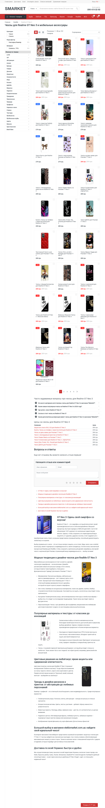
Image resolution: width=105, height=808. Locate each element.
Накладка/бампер (15, 42)
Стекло (11, 36)
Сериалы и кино (18, 107)
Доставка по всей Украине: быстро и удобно (53, 511)
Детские (18, 71)
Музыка (18, 124)
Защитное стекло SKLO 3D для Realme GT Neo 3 (50, 427)
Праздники (18, 96)
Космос (18, 82)
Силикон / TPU (14, 48)
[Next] (77, 391)
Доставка (17, 1)
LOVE (18, 55)
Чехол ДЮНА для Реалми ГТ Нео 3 (45, 445)
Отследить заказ (33, 1)
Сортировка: (76, 32)
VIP (18, 57)
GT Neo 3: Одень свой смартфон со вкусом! (52, 491)
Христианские (18, 127)
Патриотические (18, 93)
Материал (18, 46)
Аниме (18, 63)
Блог (24, 1)
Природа (18, 102)
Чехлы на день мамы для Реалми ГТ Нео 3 (48, 432)
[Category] (33, 9)
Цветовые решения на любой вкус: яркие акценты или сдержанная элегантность (65, 501)
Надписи (18, 91)
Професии (18, 104)
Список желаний (45, 1)
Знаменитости (18, 77)
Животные (18, 74)
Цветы (18, 121)
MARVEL (18, 85)
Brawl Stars (18, 129)
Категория (18, 31)
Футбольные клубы (18, 118)
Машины (18, 88)
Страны (18, 110)
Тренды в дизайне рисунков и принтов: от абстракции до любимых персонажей (65, 504)
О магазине (9, 1)
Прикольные (18, 99)
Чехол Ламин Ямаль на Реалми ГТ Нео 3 (47, 437)
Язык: (95, 1)
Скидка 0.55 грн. (89, 805)
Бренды (18, 66)
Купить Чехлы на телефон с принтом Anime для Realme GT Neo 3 (55, 430)
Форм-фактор (18, 40)
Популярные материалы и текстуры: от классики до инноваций (59, 497)
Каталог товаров (15, 17)
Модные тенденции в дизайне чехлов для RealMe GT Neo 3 (57, 494)
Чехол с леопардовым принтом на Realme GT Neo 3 (51, 435)
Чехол (11, 34)
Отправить (92, 483)
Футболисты (18, 115)
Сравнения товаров (59, 1)
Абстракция (18, 60)
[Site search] (56, 8)
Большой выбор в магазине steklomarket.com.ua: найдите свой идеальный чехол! (65, 507)
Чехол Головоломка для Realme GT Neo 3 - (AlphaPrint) (52, 440)
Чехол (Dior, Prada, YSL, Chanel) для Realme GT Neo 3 (51, 442)
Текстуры (18, 113)
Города (18, 68)
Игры (18, 80)
